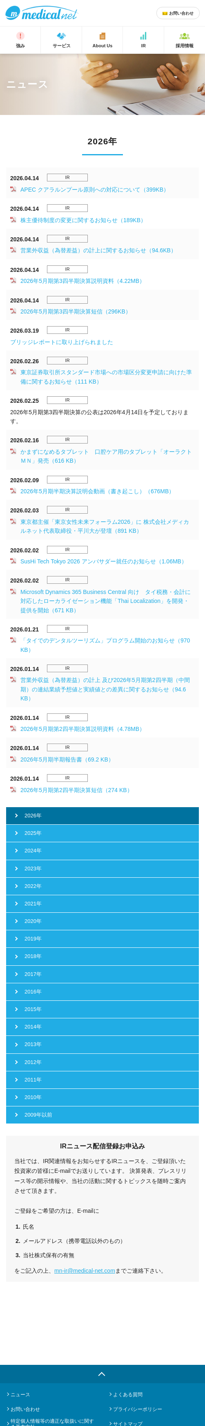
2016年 (33, 992)
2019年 (33, 939)
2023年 (33, 868)
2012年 (33, 1062)
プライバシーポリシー (137, 1409)
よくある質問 (128, 1394)
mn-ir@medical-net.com (84, 1270)
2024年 (33, 851)
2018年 (33, 956)
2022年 (33, 886)
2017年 (33, 974)
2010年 (33, 1097)
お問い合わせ (25, 1409)
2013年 (33, 1044)
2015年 (33, 1009)
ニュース (20, 1394)
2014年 (33, 1027)
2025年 (33, 833)
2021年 (33, 904)
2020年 (33, 921)
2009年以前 (38, 1115)
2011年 (33, 1080)
